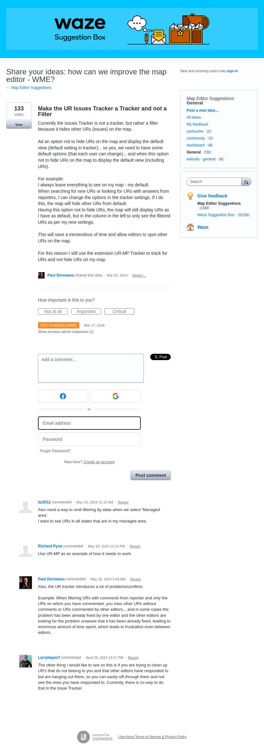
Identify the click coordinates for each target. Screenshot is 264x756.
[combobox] (215, 181)
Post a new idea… (203, 110)
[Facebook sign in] (63, 396)
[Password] (89, 439)
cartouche (195, 131)
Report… (139, 275)
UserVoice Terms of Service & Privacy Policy (152, 737)
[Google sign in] (116, 396)
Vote (18, 125)
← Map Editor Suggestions (29, 87)
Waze (202, 227)
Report (123, 502)
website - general (201, 159)
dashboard (196, 145)
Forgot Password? (55, 451)
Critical (123, 312)
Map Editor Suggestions (210, 98)
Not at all (56, 312)
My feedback (197, 124)
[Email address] (89, 423)
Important (89, 312)
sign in (232, 71)
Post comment (150, 475)
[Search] (246, 181)
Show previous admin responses (65, 332)
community (196, 138)
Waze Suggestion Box (216, 215)
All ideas (194, 117)
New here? (89, 462)
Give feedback (212, 195)
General (195, 102)
